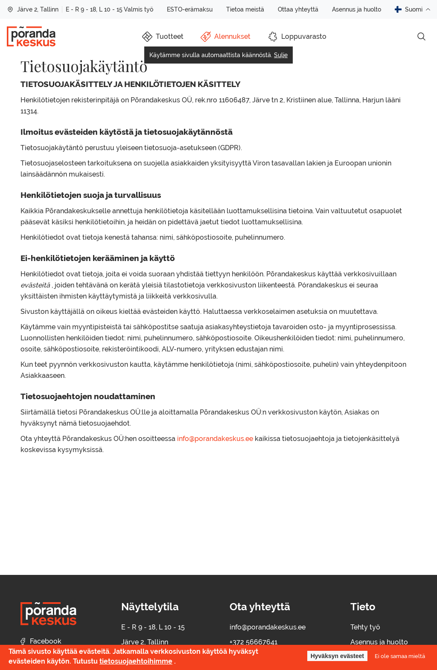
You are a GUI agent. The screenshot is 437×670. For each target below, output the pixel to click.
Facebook (40, 641)
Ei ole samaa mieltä (400, 656)
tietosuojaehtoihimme (135, 661)
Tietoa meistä (245, 9)
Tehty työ (365, 627)
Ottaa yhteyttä (298, 9)
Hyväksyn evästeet (337, 656)
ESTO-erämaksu (190, 9)
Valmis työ (138, 9)
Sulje (281, 55)
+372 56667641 (253, 642)
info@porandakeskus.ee (215, 439)
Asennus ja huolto (356, 9)
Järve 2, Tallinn (32, 9)
